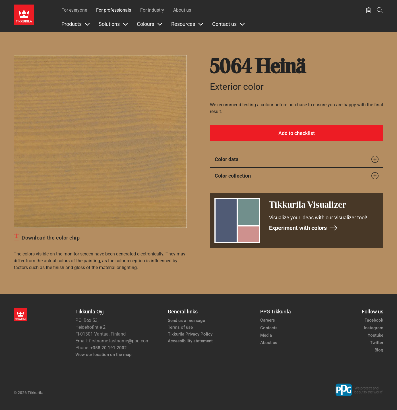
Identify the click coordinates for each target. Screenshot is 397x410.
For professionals (113, 10)
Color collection (297, 175)
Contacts (269, 327)
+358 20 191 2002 (108, 347)
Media (266, 335)
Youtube (375, 335)
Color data (297, 159)
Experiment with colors (303, 228)
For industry (152, 10)
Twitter (376, 342)
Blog (379, 350)
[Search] (380, 10)
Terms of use (180, 327)
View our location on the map (103, 354)
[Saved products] (368, 10)
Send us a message (186, 320)
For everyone (74, 10)
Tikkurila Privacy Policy (190, 334)
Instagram (373, 327)
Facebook (374, 320)
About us (182, 10)
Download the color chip (51, 238)
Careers (267, 320)
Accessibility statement (190, 341)
